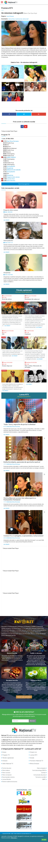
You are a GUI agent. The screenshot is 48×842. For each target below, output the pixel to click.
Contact (43, 772)
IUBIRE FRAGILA (11, 157)
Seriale (32, 758)
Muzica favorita (12, 653)
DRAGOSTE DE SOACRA (13, 170)
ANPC (44, 779)
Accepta (44, 839)
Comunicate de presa (40, 775)
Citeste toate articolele (24, 697)
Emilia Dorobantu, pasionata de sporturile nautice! (22, 462)
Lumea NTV (33, 755)
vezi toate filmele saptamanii (24, 292)
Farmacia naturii (36, 680)
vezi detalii (7, 220)
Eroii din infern (10, 179)
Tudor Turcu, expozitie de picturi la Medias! (20, 424)
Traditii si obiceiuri (36, 653)
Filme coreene (6, 772)
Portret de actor (6, 768)
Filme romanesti (6, 775)
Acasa (4, 752)
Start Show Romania (12, 141)
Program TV (6, 755)
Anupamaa (9, 168)
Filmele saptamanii (8, 758)
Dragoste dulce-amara (13, 177)
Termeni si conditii (40, 777)
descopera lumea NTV (24, 396)
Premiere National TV (36, 761)
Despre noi (33, 752)
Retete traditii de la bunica (9, 781)
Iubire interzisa (10, 180)
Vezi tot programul (24, 184)
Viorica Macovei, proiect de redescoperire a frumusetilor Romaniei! (20, 499)
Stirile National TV (7, 763)
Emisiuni (4, 761)
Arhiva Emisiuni (34, 763)
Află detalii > (14, 838)
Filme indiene (6, 770)
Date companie (41, 768)
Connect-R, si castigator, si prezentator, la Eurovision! (23, 536)
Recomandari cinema (8, 777)
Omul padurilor (10, 166)
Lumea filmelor (6, 779)
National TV (28, 833)
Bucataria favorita (12, 680)
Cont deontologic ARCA (39, 770)
